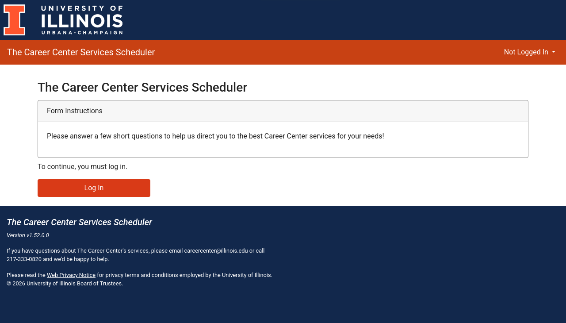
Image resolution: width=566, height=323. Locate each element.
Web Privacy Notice (71, 275)
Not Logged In (527, 52)
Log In (94, 188)
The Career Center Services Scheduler (81, 52)
